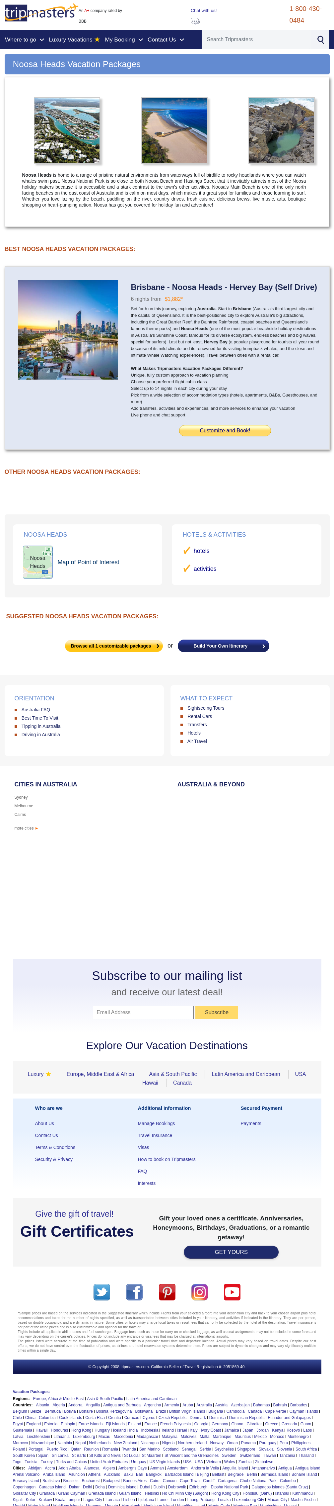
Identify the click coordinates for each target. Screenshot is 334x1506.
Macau (104, 1436)
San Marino (149, 1449)
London (177, 1499)
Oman (232, 1443)
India (133, 1430)
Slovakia (266, 1449)
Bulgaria (216, 1411)
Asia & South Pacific (105, 1398)
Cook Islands (70, 1417)
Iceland (119, 1430)
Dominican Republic (247, 1417)
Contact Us (46, 1135)
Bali (139, 1474)
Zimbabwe (264, 1462)
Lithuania (61, 1436)
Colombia (47, 1417)
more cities (27, 828)
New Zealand (125, 1443)
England (33, 1424)
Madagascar (147, 1436)
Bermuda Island (274, 1474)
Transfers (197, 724)
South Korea (24, 1455)
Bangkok (154, 1474)
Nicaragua (150, 1443)
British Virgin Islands (187, 1411)
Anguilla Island (235, 1468)
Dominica (217, 1417)
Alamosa (92, 1468)
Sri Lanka (60, 1455)
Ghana (237, 1424)
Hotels (194, 733)
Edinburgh (198, 1487)
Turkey (47, 1462)
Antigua (285, 1468)
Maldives (188, 1436)
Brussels (71, 1480)
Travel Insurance (155, 1135)
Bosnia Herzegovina (114, 1411)
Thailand (306, 1455)
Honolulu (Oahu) (257, 1493)
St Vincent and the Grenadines (192, 1455)
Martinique (222, 1436)
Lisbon (129, 1499)
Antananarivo (263, 1468)
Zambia (245, 1462)
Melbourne (24, 806)
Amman (157, 1468)
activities (205, 569)
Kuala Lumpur (67, 1499)
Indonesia (149, 1430)
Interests (147, 1183)
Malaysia (169, 1436)
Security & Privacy (54, 1159)
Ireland (168, 1430)
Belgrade (235, 1474)
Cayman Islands (304, 1411)
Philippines (300, 1443)
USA (187, 1462)
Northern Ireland (192, 1443)
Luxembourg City (249, 1499)
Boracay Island (26, 1480)
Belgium (20, 1411)
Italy (193, 1430)
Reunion (91, 1449)
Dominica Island (122, 1487)
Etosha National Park (229, 1487)
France (150, 1424)
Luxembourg (84, 1436)
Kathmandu (303, 1493)
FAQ (142, 1171)
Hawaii (41, 1430)
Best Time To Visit (40, 718)
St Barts (79, 1455)
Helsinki (152, 1493)
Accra (50, 1468)
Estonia (50, 1424)
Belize (36, 1411)
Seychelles (224, 1449)
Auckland (112, 1474)
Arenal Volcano (26, 1474)
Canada (255, 1411)
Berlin (252, 1474)
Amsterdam (177, 1468)
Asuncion (77, 1474)
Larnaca (112, 1499)
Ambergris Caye (132, 1468)
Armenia (171, 1405)
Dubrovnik (177, 1487)
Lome (162, 1499)
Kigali (18, 1499)
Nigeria (168, 1443)
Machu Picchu (303, 1499)
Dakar (74, 1487)
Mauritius (243, 1436)
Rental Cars (199, 716)
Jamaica (231, 1430)
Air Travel (197, 741)
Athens (94, 1474)
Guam (306, 1424)
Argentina (152, 1405)
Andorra (75, 1405)
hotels (202, 551)
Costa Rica (95, 1417)
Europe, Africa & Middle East (58, 1398)
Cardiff (209, 1480)
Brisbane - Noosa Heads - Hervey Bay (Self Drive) (224, 287)
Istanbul (282, 1493)
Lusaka (224, 1499)
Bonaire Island (304, 1474)
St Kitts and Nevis (105, 1455)
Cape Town (190, 1480)
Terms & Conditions (55, 1147)
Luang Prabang (201, 1499)
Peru (284, 1443)
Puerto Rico (57, 1449)
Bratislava (51, 1480)
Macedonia (123, 1436)
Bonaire (86, 1411)
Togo (17, 1462)
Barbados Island (179, 1474)
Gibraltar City (24, 1493)
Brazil (161, 1411)
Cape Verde (275, 1411)
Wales (229, 1462)
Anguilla (93, 1405)
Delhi (87, 1487)
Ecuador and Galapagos (289, 1417)
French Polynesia (175, 1424)
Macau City (277, 1499)
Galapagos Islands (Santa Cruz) (279, 1487)
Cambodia (236, 1411)
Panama (248, 1443)
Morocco (20, 1443)
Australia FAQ (36, 709)
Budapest (111, 1480)
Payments (250, 1123)
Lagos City (92, 1499)
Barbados (298, 1405)
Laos (307, 1430)
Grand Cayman (71, 1493)
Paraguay (267, 1443)
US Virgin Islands (165, 1462)
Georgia (201, 1424)
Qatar (76, 1449)
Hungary (102, 1430)
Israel (182, 1430)
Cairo (155, 1480)
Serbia (205, 1449)
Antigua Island (307, 1468)
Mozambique (43, 1443)
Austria (221, 1405)
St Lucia (131, 1455)
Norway (217, 1443)
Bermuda (53, 1411)
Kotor (30, 1499)
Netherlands (100, 1443)
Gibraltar (254, 1424)
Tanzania (287, 1455)
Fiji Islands (115, 1424)
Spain (43, 1455)
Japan (247, 1430)
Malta (204, 1436)
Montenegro (298, 1436)
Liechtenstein (38, 1436)
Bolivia (70, 1411)
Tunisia (31, 1462)
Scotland (170, 1449)
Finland (134, 1424)
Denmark (198, 1417)
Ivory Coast (211, 1430)
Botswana (144, 1411)
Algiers (109, 1468)
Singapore (246, 1449)
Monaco (277, 1436)
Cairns (20, 814)
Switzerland (250, 1455)
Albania (42, 1405)
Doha (100, 1487)
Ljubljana (146, 1499)
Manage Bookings (156, 1123)
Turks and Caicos (71, 1462)
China (30, 1417)
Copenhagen (24, 1487)
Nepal (80, 1443)
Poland (19, 1449)
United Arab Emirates (109, 1462)
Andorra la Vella (205, 1468)
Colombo (288, 1480)
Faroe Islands (91, 1424)
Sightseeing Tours (205, 708)
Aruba (187, 1405)
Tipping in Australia (41, 726)
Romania (110, 1449)
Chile (17, 1417)
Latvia (18, 1436)
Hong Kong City (225, 1493)
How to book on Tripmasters (166, 1159)
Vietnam (213, 1462)
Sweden (229, 1455)
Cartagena (227, 1480)
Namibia (64, 1443)
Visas (143, 1147)
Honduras (59, 1430)
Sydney (21, 797)
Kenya (277, 1430)
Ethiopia (68, 1424)
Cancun (169, 1480)
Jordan (263, 1430)
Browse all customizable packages (111, 646)
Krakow (45, 1499)
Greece (271, 1424)
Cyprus (149, 1417)
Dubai (145, 1487)
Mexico (260, 1436)
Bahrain (280, 1405)
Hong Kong (81, 1430)
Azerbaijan (240, 1405)
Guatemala (23, 1430)
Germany (220, 1424)
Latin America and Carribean (151, 1398)
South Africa (306, 1449)
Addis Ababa (69, 1468)
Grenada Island (102, 1493)
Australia (204, 1405)
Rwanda (128, 1449)
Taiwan (270, 1455)
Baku (128, 1474)
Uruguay (138, 1462)
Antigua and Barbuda (122, 1405)
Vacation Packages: (31, 1391)
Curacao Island (52, 1487)
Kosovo (293, 1430)
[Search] (256, 39)
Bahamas (261, 1405)
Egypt (18, 1424)
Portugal (36, 1449)
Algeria (59, 1405)
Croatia (114, 1417)
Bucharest (91, 1480)
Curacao (131, 1417)
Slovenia (284, 1449)
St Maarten (151, 1455)
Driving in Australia (41, 734)
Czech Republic (172, 1417)
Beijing (203, 1474)
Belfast (218, 1474)
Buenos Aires (135, 1480)
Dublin (159, 1487)
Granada (47, 1493)
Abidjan (34, 1468)
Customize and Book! (225, 430)
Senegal (189, 1449)
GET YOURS (231, 1252)
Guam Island (130, 1493)
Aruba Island (54, 1474)
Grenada (289, 1424)
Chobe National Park (258, 1480)
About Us (44, 1123)
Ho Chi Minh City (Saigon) (185, 1493)
